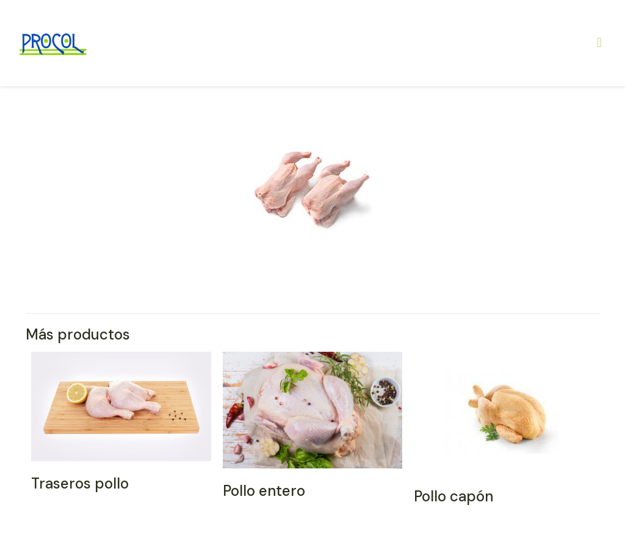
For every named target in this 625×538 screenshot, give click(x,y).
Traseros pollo (80, 483)
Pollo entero (264, 490)
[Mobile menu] (599, 42)
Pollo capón (453, 496)
